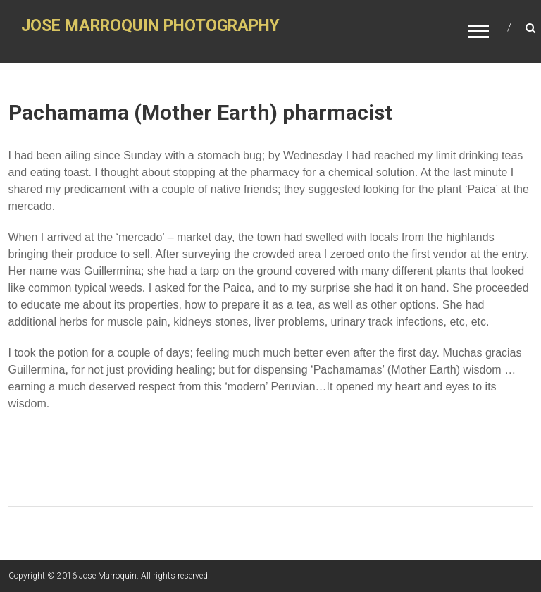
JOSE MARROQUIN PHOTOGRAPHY (150, 25)
